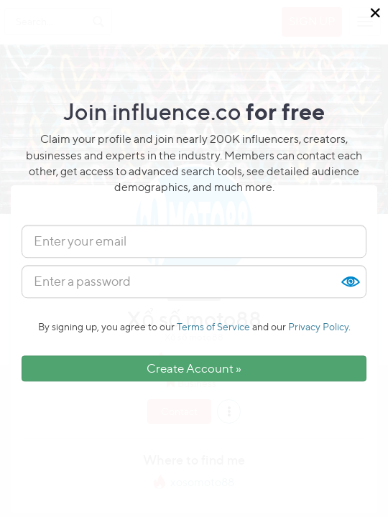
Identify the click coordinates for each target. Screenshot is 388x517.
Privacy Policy (318, 326)
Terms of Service (213, 326)
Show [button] (349, 281)
